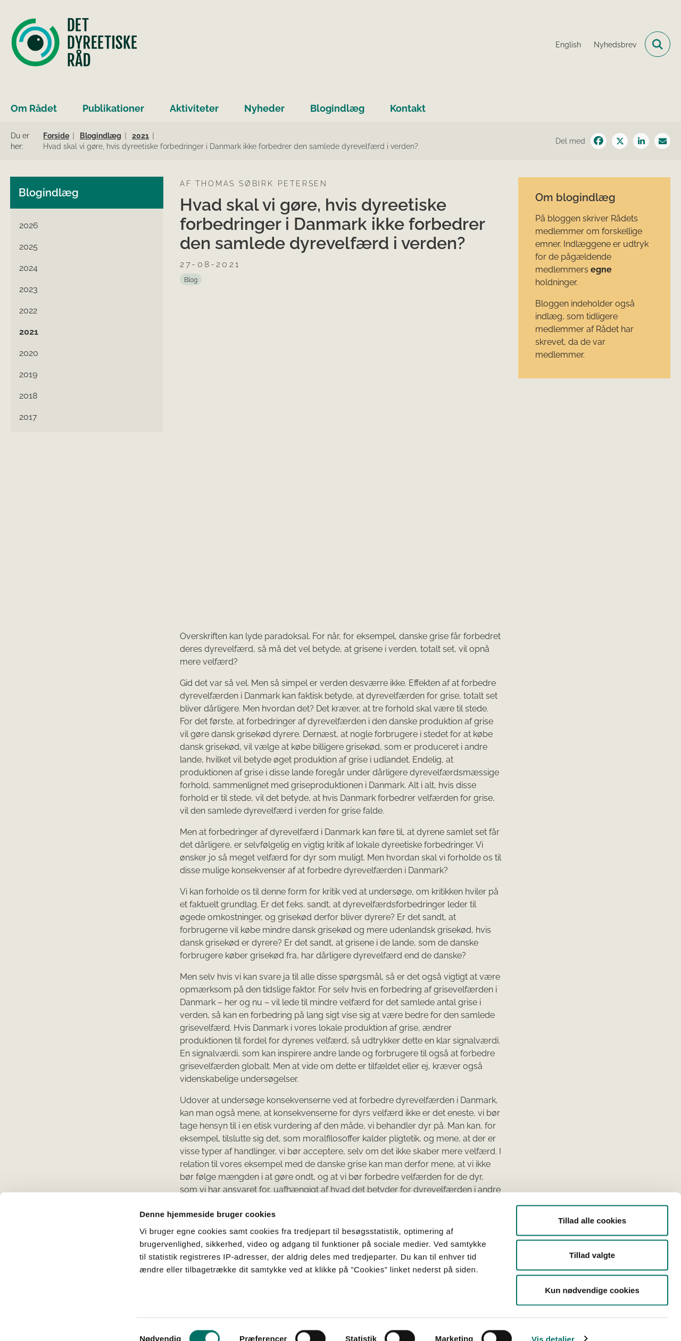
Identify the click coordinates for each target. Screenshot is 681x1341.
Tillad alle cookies (592, 1201)
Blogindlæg (337, 108)
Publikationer (113, 108)
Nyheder (264, 108)
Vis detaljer (553, 1320)
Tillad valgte (592, 1236)
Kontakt (408, 108)
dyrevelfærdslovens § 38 (221, 1172)
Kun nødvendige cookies (592, 1271)
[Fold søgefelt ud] (657, 44)
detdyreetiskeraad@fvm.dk (603, 1171)
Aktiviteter (194, 108)
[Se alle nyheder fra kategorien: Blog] (191, 279)
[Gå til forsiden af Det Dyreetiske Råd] (74, 44)
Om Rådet (34, 108)
